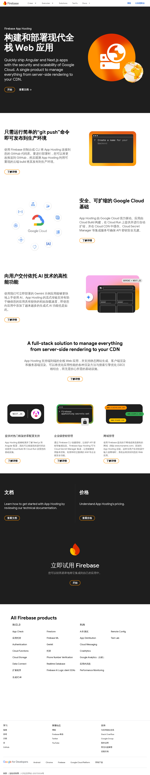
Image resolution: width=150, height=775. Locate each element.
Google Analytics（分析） (92, 657)
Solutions (63, 3)
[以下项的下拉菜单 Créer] (36, 3)
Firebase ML (53, 638)
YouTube (55, 743)
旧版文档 (105, 751)
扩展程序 (16, 670)
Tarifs (75, 3)
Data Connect (19, 664)
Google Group (107, 738)
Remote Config (118, 631)
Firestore (51, 631)
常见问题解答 (106, 747)
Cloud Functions (20, 651)
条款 (5, 773)
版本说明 (105, 743)
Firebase (61, 762)
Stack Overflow (107, 734)
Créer (30, 3)
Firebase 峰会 (57, 734)
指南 (5, 730)
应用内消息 (85, 664)
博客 (129, 3)
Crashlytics (85, 651)
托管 (49, 651)
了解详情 (12, 171)
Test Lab (115, 638)
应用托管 (16, 638)
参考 (5, 734)
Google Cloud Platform (80, 762)
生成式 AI (16, 677)
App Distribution (88, 638)
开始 (9, 89)
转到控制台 (140, 3)
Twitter (55, 738)
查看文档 (25, 89)
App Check (17, 631)
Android (36, 762)
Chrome (49, 762)
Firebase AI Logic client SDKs (61, 670)
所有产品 (99, 762)
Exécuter (46, 3)
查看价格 (87, 518)
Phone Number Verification (60, 657)
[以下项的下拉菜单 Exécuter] (53, 3)
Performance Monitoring (92, 670)
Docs (84, 3)
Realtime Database (56, 664)
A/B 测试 (84, 631)
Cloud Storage (19, 657)
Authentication (19, 644)
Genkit (50, 644)
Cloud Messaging (88, 644)
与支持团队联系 (107, 730)
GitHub (6, 747)
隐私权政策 (14, 773)
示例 (5, 738)
